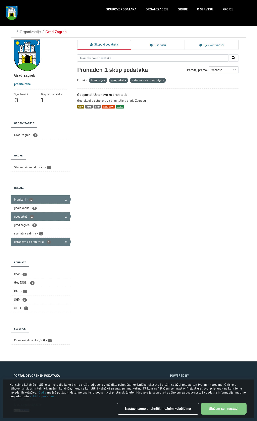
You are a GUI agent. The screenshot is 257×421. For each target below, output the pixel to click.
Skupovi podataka (121, 9)
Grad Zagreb (56, 31)
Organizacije (157, 9)
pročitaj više (22, 84)
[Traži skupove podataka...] (153, 58)
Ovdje (42, 392)
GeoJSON (108, 106)
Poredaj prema (197, 70)
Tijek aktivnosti (211, 45)
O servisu (205, 9)
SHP (97, 106)
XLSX (120, 106)
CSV (80, 106)
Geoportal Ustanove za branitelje (102, 94)
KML (89, 106)
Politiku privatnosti (43, 396)
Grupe (183, 9)
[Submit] (233, 58)
